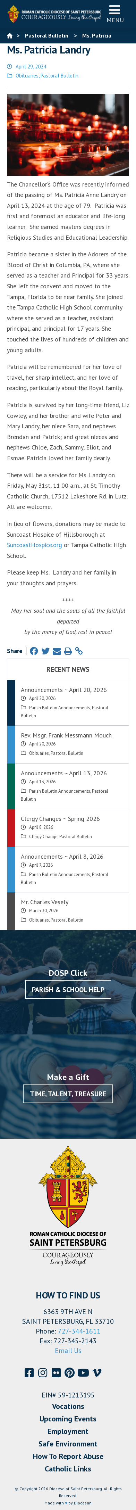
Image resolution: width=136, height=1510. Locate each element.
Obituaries (27, 75)
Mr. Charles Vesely (44, 902)
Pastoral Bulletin (59, 75)
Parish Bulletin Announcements (59, 708)
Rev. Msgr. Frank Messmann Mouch (66, 735)
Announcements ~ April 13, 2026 (64, 773)
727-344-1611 (79, 1331)
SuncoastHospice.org (34, 545)
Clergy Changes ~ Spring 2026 (60, 819)
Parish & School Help (68, 989)
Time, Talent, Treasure (68, 1093)
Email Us (68, 1350)
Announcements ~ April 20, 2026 (64, 690)
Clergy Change (43, 837)
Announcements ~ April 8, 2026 (62, 856)
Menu (115, 13)
